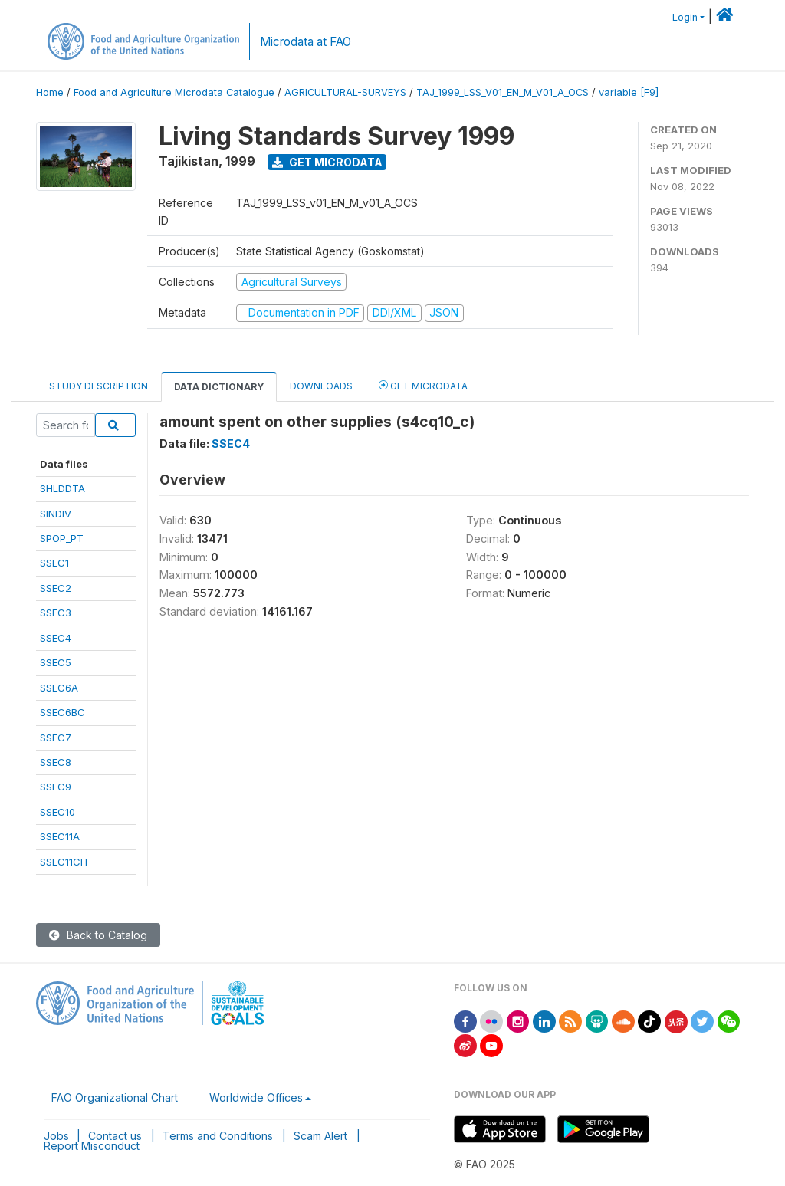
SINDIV (55, 514)
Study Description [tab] (98, 386)
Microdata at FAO (305, 41)
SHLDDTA (62, 488)
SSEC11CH (63, 862)
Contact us (115, 1135)
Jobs (56, 1135)
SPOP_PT (62, 538)
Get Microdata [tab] (423, 385)
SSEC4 (55, 638)
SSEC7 (55, 737)
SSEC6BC (62, 712)
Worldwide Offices (256, 1097)
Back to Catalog (98, 934)
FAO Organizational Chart (114, 1097)
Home (50, 92)
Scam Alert (320, 1135)
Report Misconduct (92, 1145)
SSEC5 (55, 662)
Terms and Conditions (218, 1135)
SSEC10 (57, 812)
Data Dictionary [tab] (219, 387)
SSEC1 (54, 563)
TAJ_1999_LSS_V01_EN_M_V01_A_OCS (502, 92)
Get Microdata (327, 162)
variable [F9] (629, 92)
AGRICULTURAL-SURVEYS (345, 92)
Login (685, 17)
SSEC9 (55, 786)
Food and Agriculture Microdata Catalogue (174, 92)
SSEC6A (59, 688)
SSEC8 (55, 762)
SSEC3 (55, 612)
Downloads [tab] (321, 386)
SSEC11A (60, 836)
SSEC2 (55, 588)
